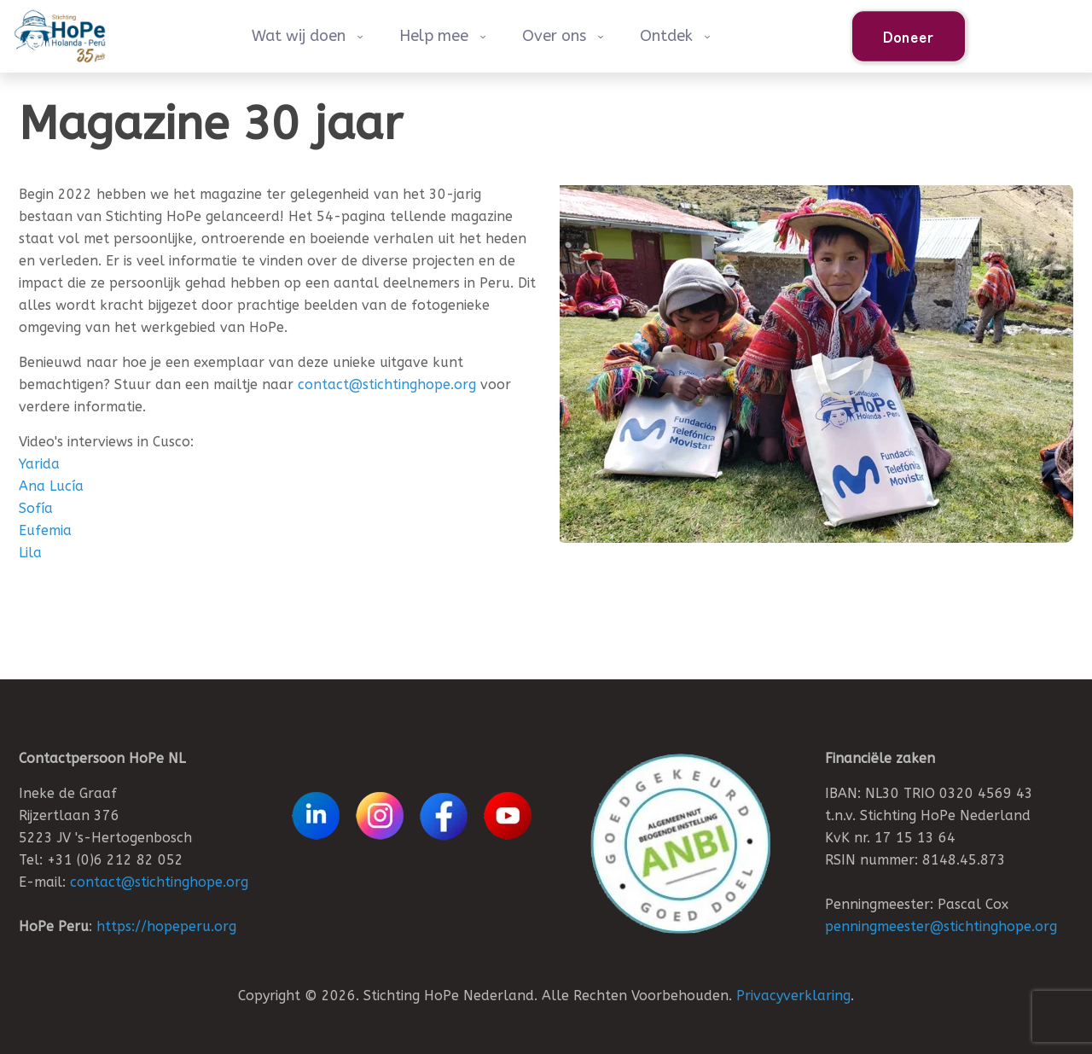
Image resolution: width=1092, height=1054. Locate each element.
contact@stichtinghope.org (387, 384)
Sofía (36, 508)
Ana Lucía (51, 486)
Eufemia (45, 530)
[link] (680, 844)
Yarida (39, 464)
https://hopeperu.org (166, 926)
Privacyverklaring (793, 995)
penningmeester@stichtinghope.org (941, 926)
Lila (30, 552)
